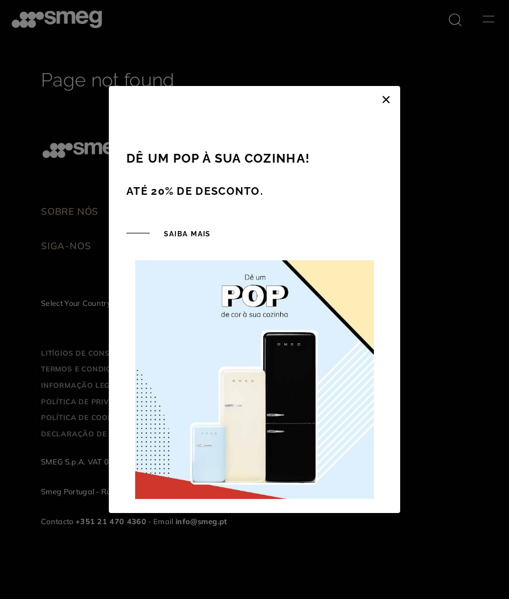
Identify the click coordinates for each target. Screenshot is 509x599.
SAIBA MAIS (186, 234)
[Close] (386, 97)
